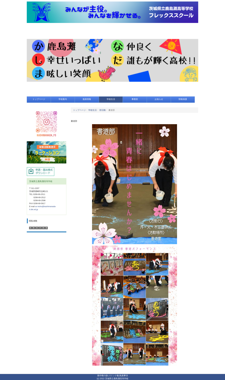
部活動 (102, 110)
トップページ (79, 110)
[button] (39, 60)
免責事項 (123, 375)
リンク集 (114, 375)
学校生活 (92, 110)
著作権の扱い (103, 375)
